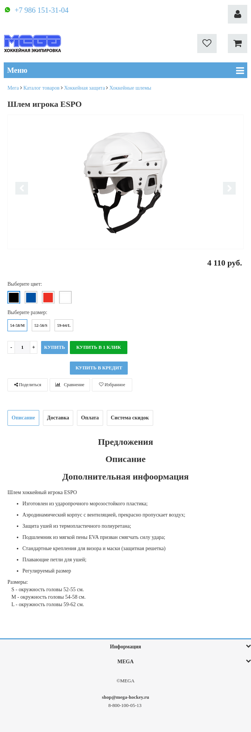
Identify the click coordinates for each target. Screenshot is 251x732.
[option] (125, 182)
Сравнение (69, 384)
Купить (54, 347)
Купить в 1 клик (98, 347)
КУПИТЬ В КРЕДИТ (98, 367)
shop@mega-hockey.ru (125, 697)
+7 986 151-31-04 (42, 10)
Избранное (112, 384)
